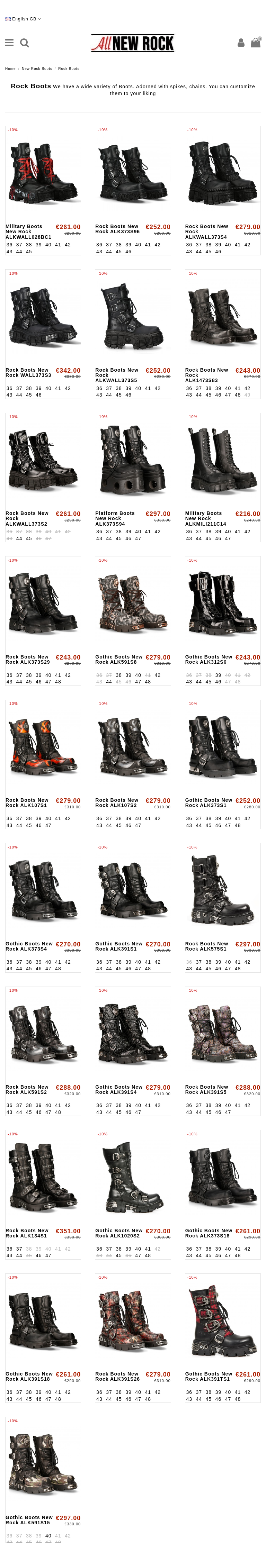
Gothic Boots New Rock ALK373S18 (209, 1233)
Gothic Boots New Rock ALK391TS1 (209, 1376)
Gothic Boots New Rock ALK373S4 (29, 946)
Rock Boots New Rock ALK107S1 (27, 802)
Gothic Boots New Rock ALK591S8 (119, 659)
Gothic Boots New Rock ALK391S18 (29, 1376)
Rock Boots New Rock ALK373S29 (28, 659)
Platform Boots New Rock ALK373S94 (115, 518)
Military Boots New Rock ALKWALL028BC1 (29, 232)
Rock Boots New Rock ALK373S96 (117, 229)
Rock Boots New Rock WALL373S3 (28, 372)
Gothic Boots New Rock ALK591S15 (29, 1520)
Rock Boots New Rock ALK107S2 (116, 802)
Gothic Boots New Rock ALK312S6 (209, 659)
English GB (23, 19)
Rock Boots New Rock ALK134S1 (27, 1233)
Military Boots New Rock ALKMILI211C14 (206, 518)
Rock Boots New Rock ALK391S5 (206, 1089)
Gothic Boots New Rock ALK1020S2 (119, 1233)
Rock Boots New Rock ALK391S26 (117, 1376)
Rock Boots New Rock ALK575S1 (206, 946)
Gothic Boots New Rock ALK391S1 (119, 946)
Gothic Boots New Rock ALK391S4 (119, 1089)
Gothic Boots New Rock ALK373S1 (209, 802)
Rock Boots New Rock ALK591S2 (27, 1089)
